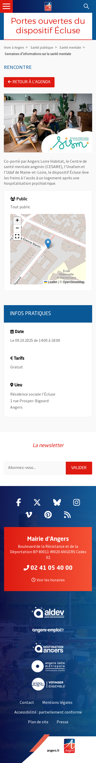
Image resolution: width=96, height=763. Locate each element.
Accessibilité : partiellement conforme (48, 712)
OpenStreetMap (73, 282)
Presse (62, 721)
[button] (48, 244)
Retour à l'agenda (29, 82)
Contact (27, 702)
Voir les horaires (48, 579)
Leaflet (50, 282)
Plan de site (38, 721)
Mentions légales (57, 702)
